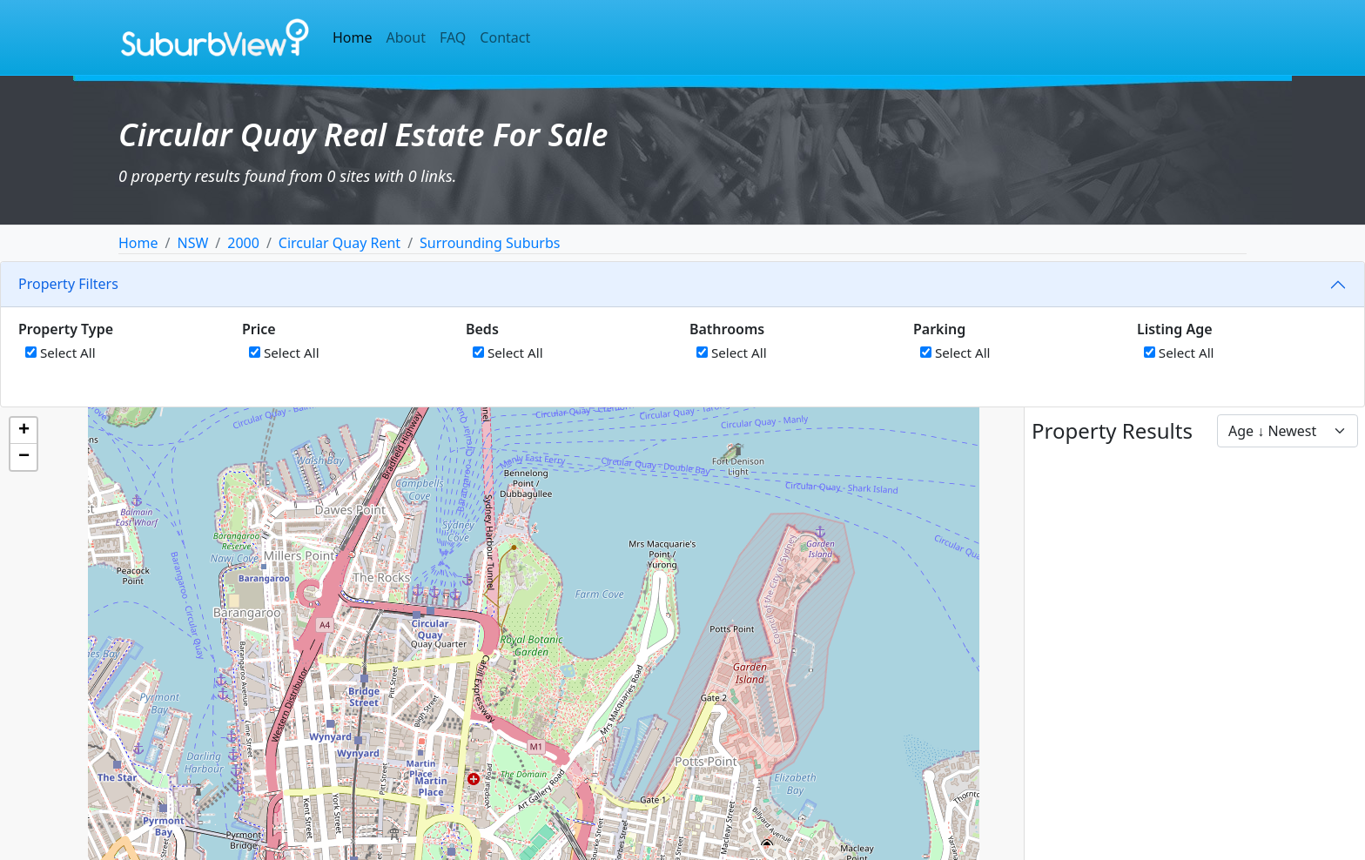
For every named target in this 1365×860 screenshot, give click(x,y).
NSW (192, 242)
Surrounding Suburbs (490, 242)
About (406, 37)
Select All (60, 352)
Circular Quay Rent (339, 242)
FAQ (453, 37)
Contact (505, 37)
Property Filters (68, 283)
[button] (23, 431)
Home (353, 37)
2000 (243, 242)
